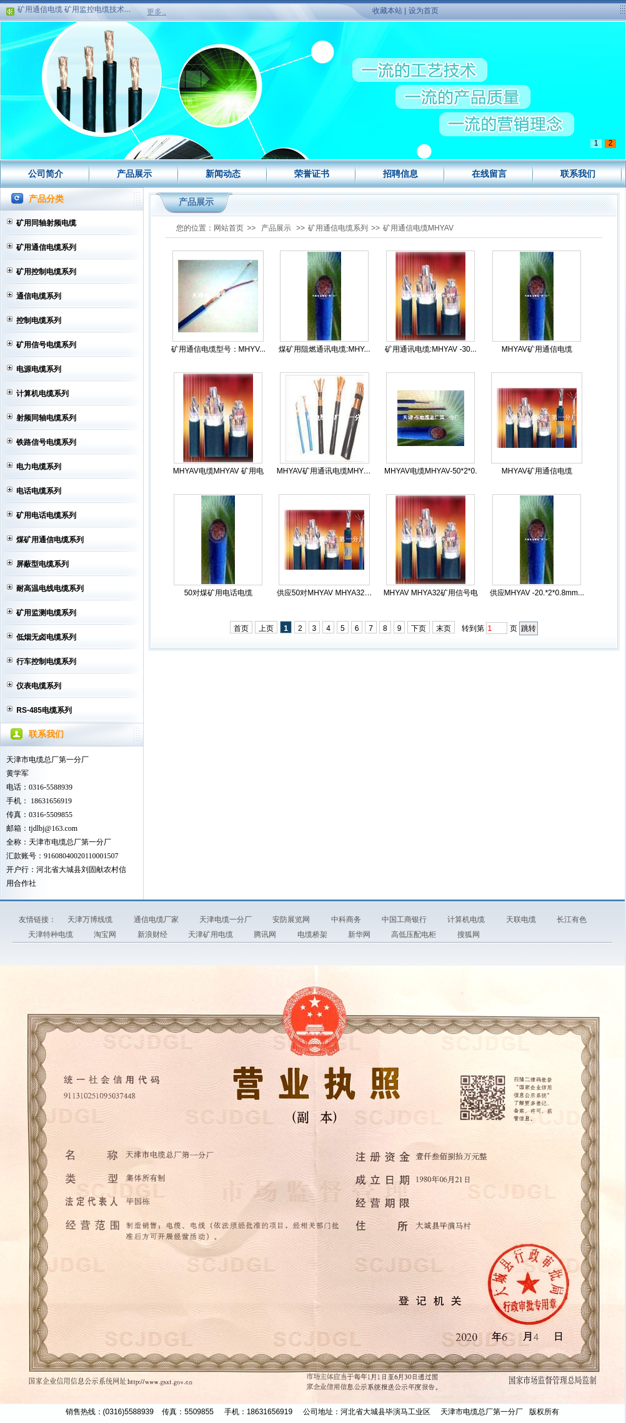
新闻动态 (223, 174)
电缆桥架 (313, 934)
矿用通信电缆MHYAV (418, 228)
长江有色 (572, 919)
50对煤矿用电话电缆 (218, 592)
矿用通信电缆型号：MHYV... (218, 349)
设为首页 (424, 10)
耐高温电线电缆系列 (50, 588)
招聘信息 (400, 174)
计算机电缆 (467, 919)
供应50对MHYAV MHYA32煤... (324, 592)
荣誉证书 (311, 174)
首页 (241, 628)
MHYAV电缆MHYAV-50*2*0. (430, 471)
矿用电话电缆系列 (46, 515)
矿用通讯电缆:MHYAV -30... (431, 349)
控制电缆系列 (38, 320)
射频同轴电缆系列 (46, 418)
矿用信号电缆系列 (46, 344)
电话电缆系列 (38, 491)
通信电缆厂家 (157, 919)
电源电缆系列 (38, 369)
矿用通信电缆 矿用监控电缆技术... (74, 11)
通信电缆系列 (38, 296)
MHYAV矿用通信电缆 (537, 349)
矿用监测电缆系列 (46, 612)
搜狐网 (468, 934)
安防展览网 (292, 919)
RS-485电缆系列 (44, 710)
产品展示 (134, 174)
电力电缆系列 (38, 466)
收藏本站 (387, 10)
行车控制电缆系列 (46, 661)
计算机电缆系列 (42, 393)
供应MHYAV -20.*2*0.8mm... (537, 592)
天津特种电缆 (51, 934)
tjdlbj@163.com (53, 828)
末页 (443, 628)
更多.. (156, 11)
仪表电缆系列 (38, 686)
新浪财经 (153, 934)
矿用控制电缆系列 (46, 271)
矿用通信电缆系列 (46, 247)
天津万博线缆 (90, 919)
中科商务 (347, 919)
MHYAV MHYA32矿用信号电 (431, 592)
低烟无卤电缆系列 (46, 637)
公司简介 (45, 174)
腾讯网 (266, 934)
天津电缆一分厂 (226, 919)
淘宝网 (106, 934)
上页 (266, 628)
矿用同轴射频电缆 (46, 223)
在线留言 (489, 174)
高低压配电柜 (414, 934)
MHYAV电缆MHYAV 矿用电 (218, 471)
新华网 (360, 934)
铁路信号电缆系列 (46, 442)
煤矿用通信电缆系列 (50, 539)
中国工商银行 (405, 919)
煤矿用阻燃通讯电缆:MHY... (324, 349)
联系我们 (577, 174)
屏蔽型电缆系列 (42, 564)
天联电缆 (522, 919)
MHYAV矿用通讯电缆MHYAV (324, 471)
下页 (418, 628)
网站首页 (229, 228)
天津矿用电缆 (211, 934)
